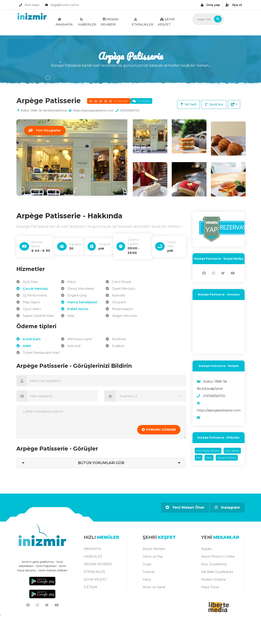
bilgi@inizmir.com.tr (62, 5)
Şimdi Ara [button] (213, 104)
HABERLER (87, 21)
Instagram (227, 509)
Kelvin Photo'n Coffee (218, 558)
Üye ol (234, 5)
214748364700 (130, 110)
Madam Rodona (213, 581)
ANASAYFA (64, 21)
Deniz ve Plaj (153, 558)
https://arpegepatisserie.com (93, 110)
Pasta (209, 459)
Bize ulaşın (29, 5)
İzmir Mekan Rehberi (208, 452)
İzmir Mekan (232, 452)
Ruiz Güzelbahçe (214, 565)
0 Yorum (144, 101)
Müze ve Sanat (154, 588)
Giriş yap (210, 5)
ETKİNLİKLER (142, 21)
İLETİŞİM (90, 588)
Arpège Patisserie (226, 459)
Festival (148, 573)
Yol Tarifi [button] (188, 104)
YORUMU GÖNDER (159, 431)
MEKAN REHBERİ (110, 21)
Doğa (147, 565)
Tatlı (198, 459)
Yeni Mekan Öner (185, 509)
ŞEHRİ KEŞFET (166, 21)
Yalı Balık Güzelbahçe (217, 573)
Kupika (206, 550)
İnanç (147, 581)
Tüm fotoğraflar (45, 130)
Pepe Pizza (210, 588)
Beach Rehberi (154, 550)
